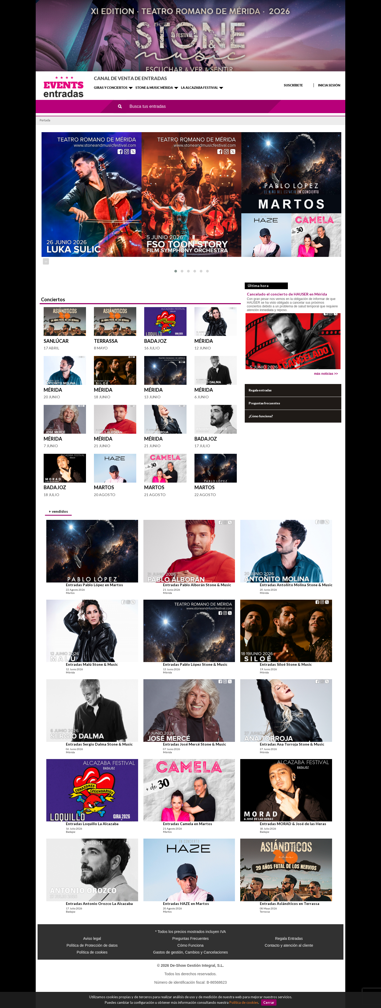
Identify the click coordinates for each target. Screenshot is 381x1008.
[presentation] (45, 261)
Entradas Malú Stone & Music (92, 664)
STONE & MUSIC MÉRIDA (154, 88)
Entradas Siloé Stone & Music (286, 664)
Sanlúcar (56, 341)
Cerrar (268, 1002)
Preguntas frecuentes (264, 403)
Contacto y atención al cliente (289, 945)
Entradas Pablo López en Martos (94, 584)
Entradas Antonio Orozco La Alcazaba (99, 903)
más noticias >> (326, 374)
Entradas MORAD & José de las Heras (293, 823)
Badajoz (155, 341)
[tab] (58, 512)
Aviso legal (92, 938)
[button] (176, 271)
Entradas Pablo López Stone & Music (195, 664)
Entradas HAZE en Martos (186, 903)
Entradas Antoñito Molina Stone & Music (296, 584)
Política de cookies (243, 1002)
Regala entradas (260, 390)
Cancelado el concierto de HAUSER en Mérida (287, 294)
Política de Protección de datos (91, 945)
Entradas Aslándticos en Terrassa (289, 903)
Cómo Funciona (191, 945)
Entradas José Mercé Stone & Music (194, 744)
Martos (104, 487)
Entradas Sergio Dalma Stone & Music (99, 744)
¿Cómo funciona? (261, 416)
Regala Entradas (289, 938)
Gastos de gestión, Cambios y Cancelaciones (190, 952)
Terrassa (106, 341)
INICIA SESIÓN (329, 85)
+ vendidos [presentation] (58, 511)
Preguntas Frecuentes (190, 938)
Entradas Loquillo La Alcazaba (92, 823)
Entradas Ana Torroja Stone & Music (292, 744)
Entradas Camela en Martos (187, 823)
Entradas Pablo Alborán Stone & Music (197, 584)
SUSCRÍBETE (293, 85)
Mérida (203, 341)
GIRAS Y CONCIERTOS (111, 88)
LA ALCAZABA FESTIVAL (199, 88)
